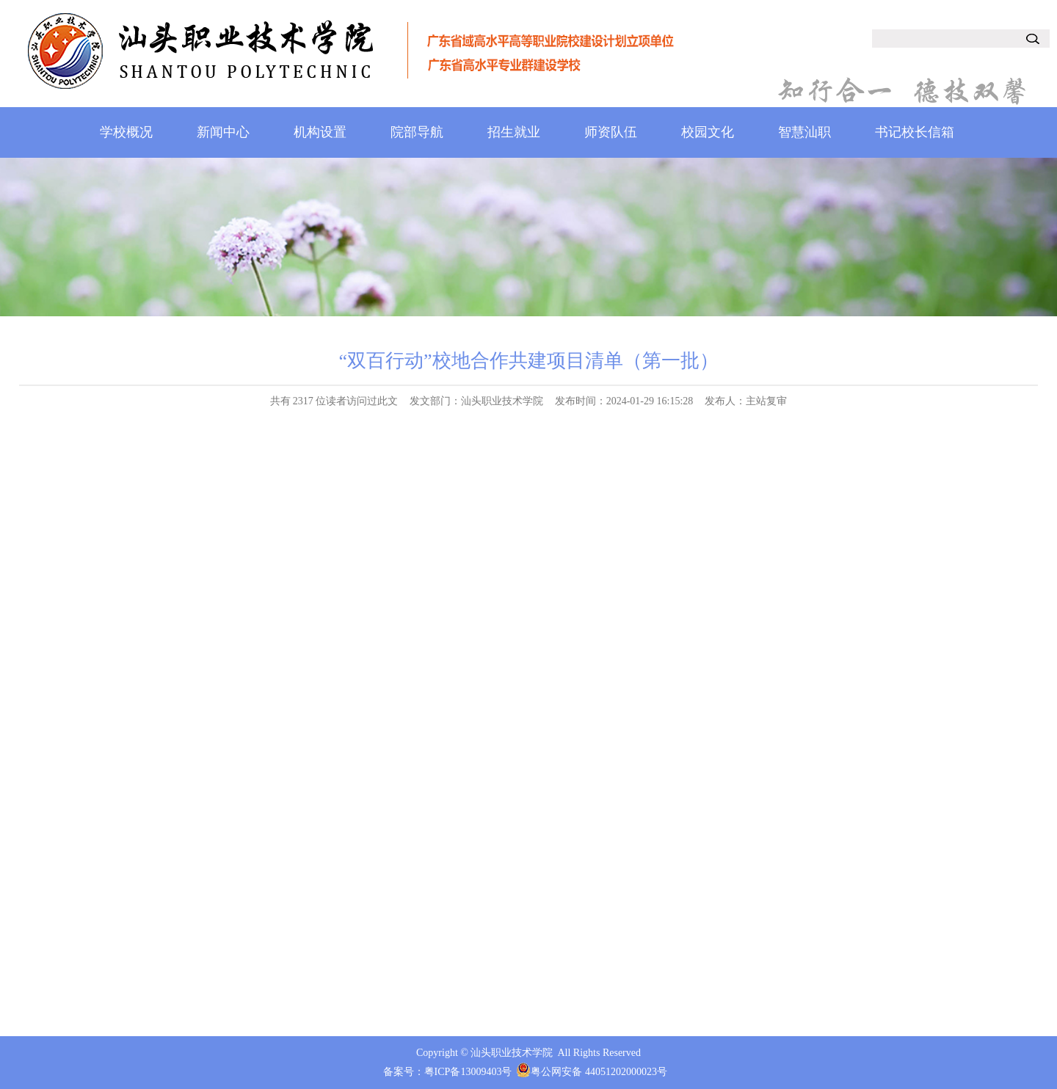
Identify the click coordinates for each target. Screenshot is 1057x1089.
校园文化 (707, 132)
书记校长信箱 (914, 132)
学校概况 (126, 132)
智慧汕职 (804, 132)
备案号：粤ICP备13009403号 (447, 1071)
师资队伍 (610, 132)
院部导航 (417, 132)
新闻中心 (223, 132)
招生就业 (513, 132)
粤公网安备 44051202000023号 (599, 1071)
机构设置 (320, 132)
